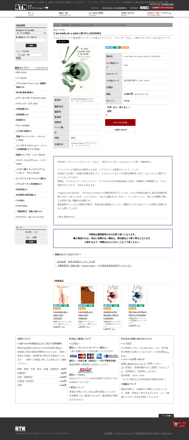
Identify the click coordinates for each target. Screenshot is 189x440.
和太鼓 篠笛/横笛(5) (25, 92)
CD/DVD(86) (21, 206)
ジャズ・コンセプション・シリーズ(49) (31, 162)
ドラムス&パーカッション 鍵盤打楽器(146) (31, 85)
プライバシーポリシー (124, 433)
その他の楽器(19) (24, 131)
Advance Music (88, 265)
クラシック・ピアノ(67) (27, 103)
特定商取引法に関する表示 (147, 433)
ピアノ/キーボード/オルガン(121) (31, 98)
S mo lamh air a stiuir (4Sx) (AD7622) (60, 315)
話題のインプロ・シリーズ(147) (30, 155)
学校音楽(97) (22, 189)
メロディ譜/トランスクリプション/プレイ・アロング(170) (30, 171)
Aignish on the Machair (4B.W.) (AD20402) (111, 315)
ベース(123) (21, 78)
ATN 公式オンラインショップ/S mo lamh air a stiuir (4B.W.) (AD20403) (31, 7)
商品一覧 (63, 14)
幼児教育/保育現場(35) (26, 195)
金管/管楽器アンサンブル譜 (82, 25)
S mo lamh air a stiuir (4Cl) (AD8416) (85, 315)
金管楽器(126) (22, 114)
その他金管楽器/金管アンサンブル (114, 265)
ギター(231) (21, 72)
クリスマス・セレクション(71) (30, 217)
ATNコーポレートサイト (158, 14)
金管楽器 (65, 25)
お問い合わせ (127, 14)
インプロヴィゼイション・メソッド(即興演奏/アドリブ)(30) (31, 147)
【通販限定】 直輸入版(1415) (29, 211)
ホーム (31, 14)
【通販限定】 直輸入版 (68, 265)
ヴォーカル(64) (23, 125)
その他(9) (20, 200)
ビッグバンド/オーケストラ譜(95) (31, 178)
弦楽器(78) (20, 120)
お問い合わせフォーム (132, 364)
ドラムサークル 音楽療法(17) (29, 184)
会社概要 (108, 433)
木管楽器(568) (22, 109)
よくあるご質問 (95, 14)
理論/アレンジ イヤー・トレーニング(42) (30, 138)
